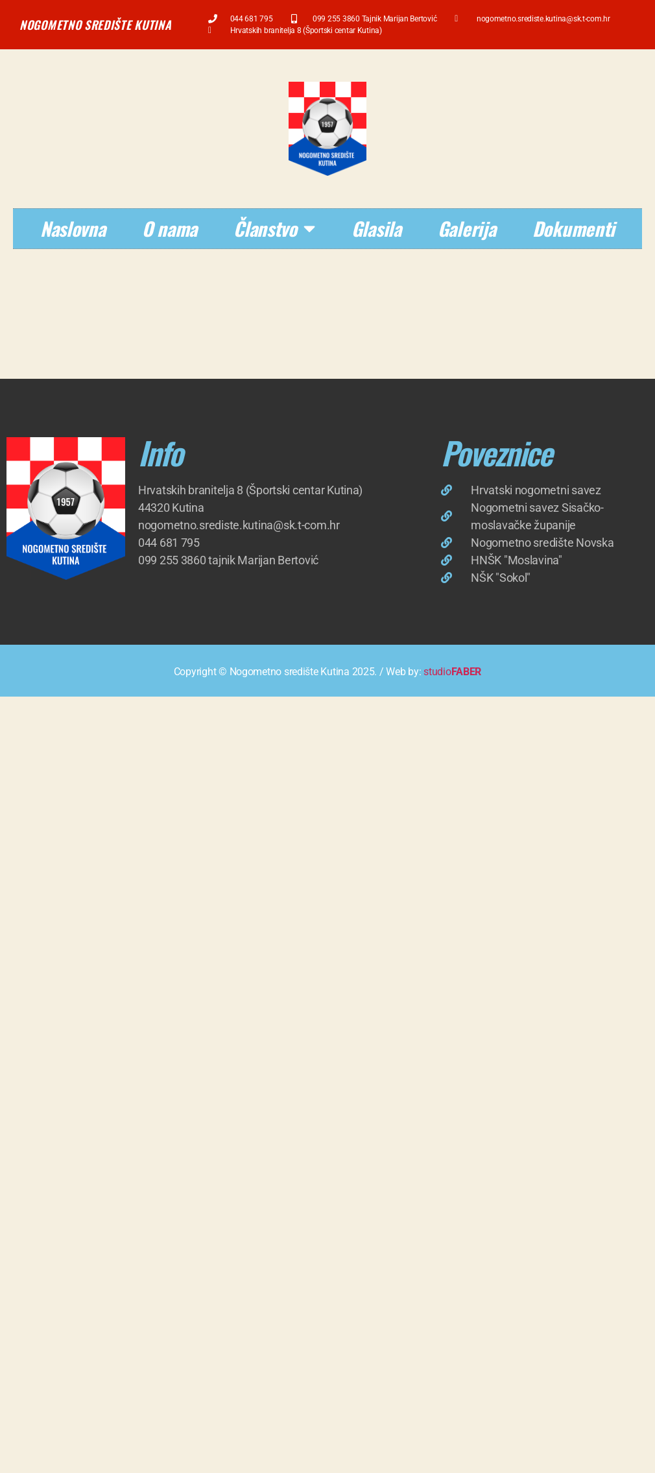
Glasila (376, 228)
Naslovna (73, 228)
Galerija (467, 228)
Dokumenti (573, 228)
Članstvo (274, 229)
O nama (169, 228)
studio (452, 671)
